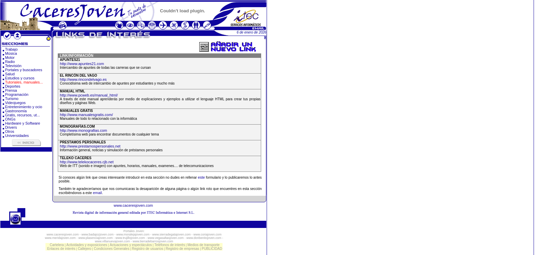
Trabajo (11, 49)
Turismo (11, 99)
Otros (9, 131)
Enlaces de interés (61, 249)
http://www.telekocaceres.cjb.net (86, 162)
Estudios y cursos (20, 78)
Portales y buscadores (23, 70)
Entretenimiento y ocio (23, 107)
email (97, 193)
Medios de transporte (203, 245)
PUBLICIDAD (212, 249)
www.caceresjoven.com (133, 205)
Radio (10, 62)
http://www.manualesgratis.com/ (86, 115)
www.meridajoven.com (60, 238)
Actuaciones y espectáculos (131, 245)
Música (11, 53)
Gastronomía (16, 111)
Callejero (84, 249)
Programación (16, 94)
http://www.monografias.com (83, 130)
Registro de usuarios (147, 249)
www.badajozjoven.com (97, 234)
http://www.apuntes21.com (82, 64)
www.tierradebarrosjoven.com (153, 241)
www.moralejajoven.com (132, 234)
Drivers (11, 127)
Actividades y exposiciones (86, 245)
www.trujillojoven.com (130, 238)
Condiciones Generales (111, 249)
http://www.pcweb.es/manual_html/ (89, 95)
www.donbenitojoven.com (203, 238)
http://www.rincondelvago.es (83, 79)
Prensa (11, 90)
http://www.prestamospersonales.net (90, 146)
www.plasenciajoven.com (95, 238)
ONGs (10, 119)
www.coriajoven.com (207, 234)
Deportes (13, 86)
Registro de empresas (182, 249)
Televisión (13, 66)
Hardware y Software (22, 123)
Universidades (17, 135)
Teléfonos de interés (170, 245)
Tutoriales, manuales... (24, 82)
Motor (10, 57)
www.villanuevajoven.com (112, 241)
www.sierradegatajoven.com (171, 234)
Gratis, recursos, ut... (22, 115)
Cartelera (57, 245)
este (201, 177)
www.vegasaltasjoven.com (166, 238)
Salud (10, 74)
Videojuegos (15, 103)
